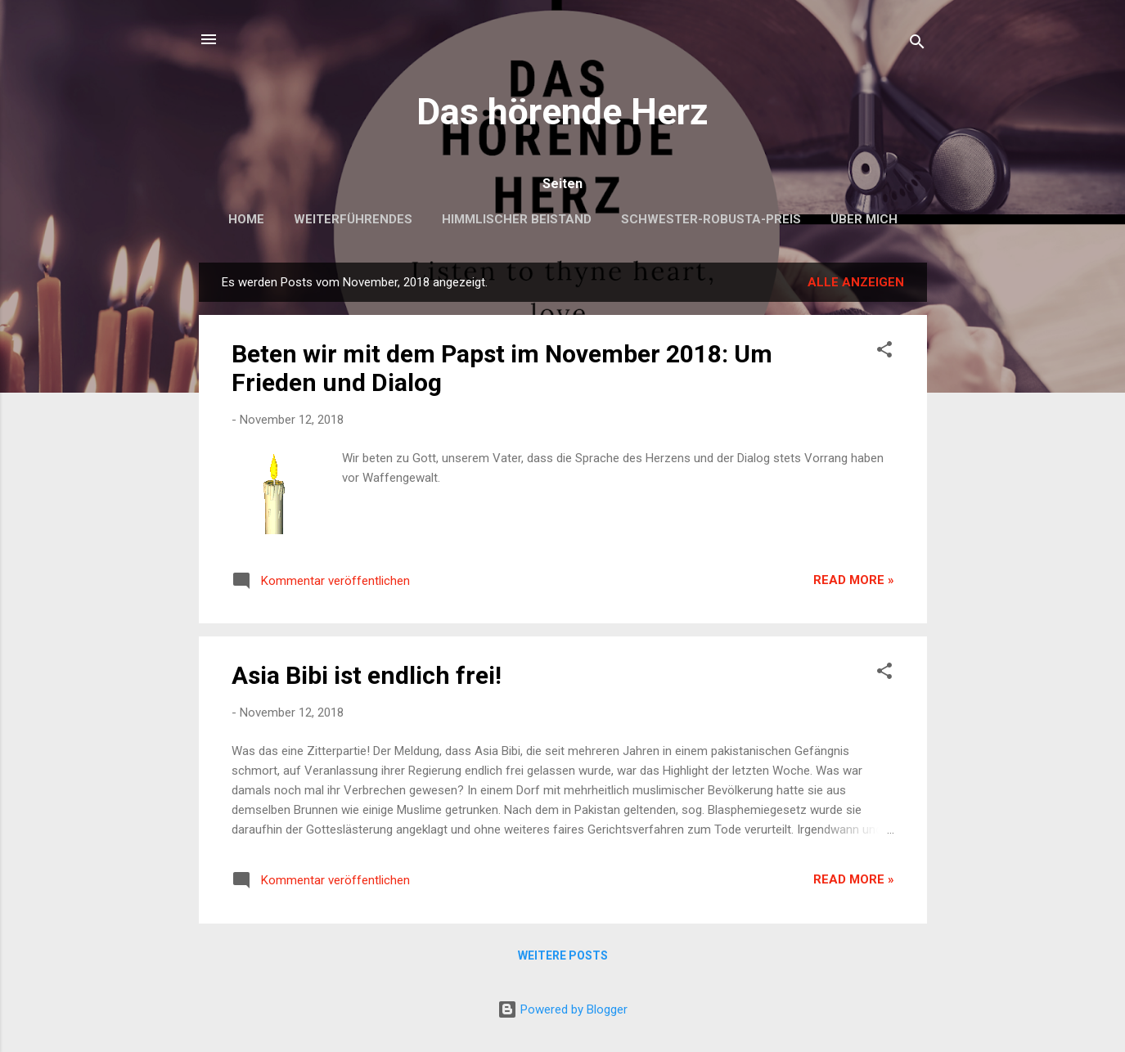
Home (246, 219)
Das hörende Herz (562, 111)
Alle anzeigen (856, 282)
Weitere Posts (563, 955)
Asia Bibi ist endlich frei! (367, 675)
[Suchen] (917, 45)
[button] (884, 352)
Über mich (864, 219)
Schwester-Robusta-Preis (711, 219)
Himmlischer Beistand (517, 219)
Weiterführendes (353, 219)
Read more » (853, 580)
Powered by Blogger (562, 1009)
